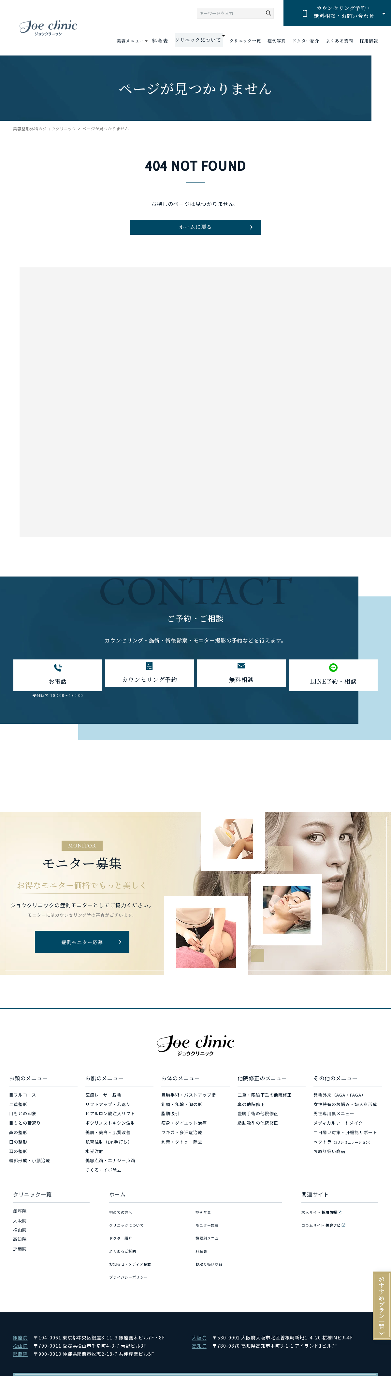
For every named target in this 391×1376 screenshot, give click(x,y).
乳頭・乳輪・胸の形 (181, 1116)
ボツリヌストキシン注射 (110, 1135)
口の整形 (18, 1153)
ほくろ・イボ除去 (103, 1182)
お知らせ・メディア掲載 (134, 1260)
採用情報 (369, 41)
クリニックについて (129, 1232)
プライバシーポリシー (132, 1270)
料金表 (167, 41)
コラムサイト (324, 1232)
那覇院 (20, 1260)
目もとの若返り (25, 1135)
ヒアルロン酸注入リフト (110, 1125)
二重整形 (18, 1116)
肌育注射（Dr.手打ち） (109, 1153)
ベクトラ (342, 1153)
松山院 (20, 1242)
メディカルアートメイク (338, 1135)
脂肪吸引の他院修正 (258, 1135)
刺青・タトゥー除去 (181, 1153)
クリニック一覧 (245, 41)
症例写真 (277, 41)
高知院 (20, 1251)
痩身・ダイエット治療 (184, 1135)
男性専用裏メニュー (334, 1125)
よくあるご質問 (125, 1251)
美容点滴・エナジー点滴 (110, 1172)
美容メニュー (138, 41)
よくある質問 (339, 41)
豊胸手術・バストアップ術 (188, 1106)
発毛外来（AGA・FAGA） (339, 1106)
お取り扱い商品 (329, 1163)
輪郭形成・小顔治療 (29, 1172)
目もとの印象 (22, 1125)
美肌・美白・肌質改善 (108, 1144)
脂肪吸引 (170, 1125)
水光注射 (94, 1163)
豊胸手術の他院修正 (258, 1125)
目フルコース (22, 1106)
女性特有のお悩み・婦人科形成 (345, 1116)
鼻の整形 (18, 1144)
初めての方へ (123, 1223)
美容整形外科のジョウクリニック (44, 128)
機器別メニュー (211, 1242)
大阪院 (20, 1232)
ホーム (117, 1206)
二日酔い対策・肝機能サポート (345, 1144)
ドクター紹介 (306, 41)
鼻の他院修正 (251, 1116)
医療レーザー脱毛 (103, 1106)
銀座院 (20, 1223)
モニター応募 (209, 1232)
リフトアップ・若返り (108, 1116)
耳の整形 (18, 1163)
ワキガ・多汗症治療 (181, 1144)
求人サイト (322, 1223)
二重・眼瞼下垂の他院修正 (265, 1106)
